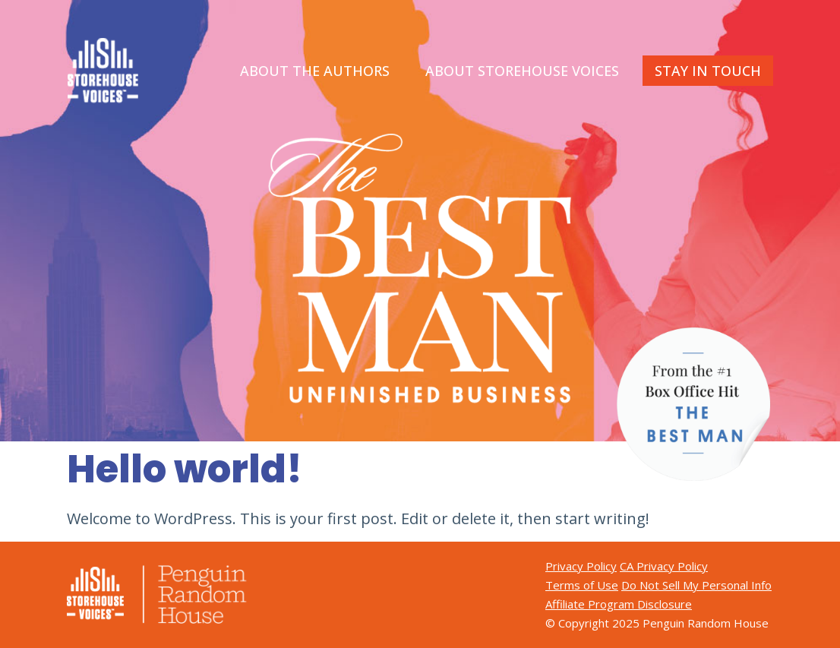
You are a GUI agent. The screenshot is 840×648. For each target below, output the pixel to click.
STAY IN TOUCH (708, 71)
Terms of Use (581, 585)
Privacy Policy (581, 566)
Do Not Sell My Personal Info (696, 585)
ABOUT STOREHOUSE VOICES (522, 71)
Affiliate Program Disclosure (618, 604)
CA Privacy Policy (664, 566)
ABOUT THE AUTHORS (315, 71)
